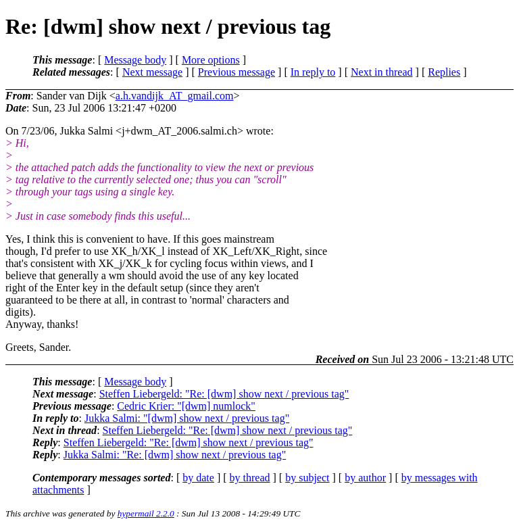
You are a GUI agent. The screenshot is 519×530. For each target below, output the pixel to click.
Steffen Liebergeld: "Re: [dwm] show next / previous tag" (224, 394)
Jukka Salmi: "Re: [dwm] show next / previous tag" (175, 454)
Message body (135, 60)
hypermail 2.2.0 (146, 513)
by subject (307, 477)
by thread (250, 477)
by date (198, 477)
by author (365, 477)
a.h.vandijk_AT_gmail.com (175, 95)
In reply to (313, 72)
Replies (444, 72)
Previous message (236, 72)
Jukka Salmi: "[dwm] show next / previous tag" (186, 418)
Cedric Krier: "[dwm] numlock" (186, 406)
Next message (152, 72)
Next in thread (382, 72)
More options (211, 60)
